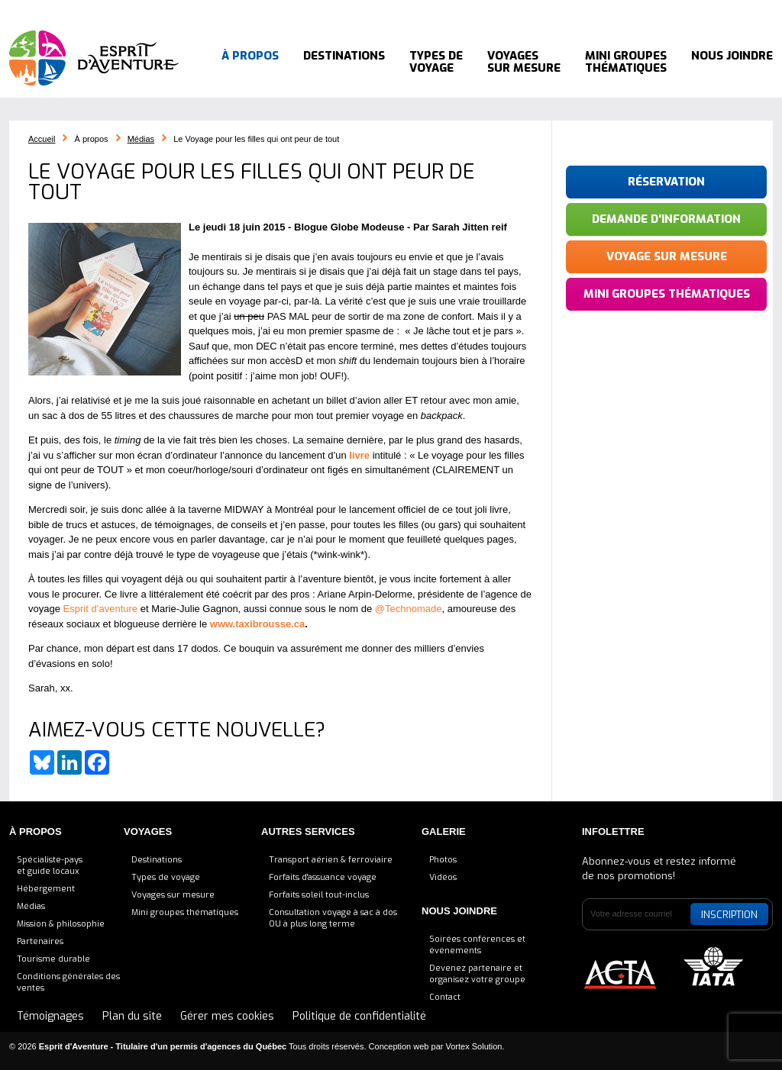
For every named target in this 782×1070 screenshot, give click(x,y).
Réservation (666, 181)
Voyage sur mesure (666, 256)
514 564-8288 (568, 11)
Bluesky (627, 11)
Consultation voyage (331, 11)
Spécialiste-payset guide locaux (49, 865)
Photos (443, 859)
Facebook (646, 11)
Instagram (704, 11)
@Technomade (408, 608)
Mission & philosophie (61, 924)
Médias (141, 138)
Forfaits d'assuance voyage (322, 877)
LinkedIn (666, 11)
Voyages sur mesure (524, 61)
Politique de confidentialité (359, 1016)
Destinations (344, 61)
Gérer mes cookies (227, 1016)
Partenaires (40, 941)
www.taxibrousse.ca (257, 624)
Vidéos (443, 877)
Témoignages (480, 11)
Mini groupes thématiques (626, 61)
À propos (250, 61)
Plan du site (132, 1016)
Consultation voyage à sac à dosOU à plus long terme (333, 918)
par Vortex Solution (466, 1046)
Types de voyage (436, 61)
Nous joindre (732, 61)
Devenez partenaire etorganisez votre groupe (477, 973)
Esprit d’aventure (100, 608)
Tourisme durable (53, 959)
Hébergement (46, 888)
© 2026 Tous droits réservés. (188, 1046)
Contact (444, 997)
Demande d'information (666, 219)
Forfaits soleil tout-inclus (319, 895)
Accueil (245, 11)
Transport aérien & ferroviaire (331, 859)
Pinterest (685, 11)
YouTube (733, 11)
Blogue (416, 11)
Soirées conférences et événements (477, 944)
